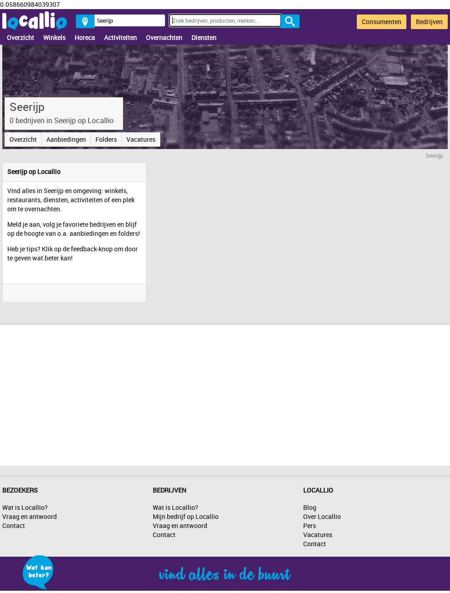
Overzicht (20, 37)
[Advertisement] (225, 393)
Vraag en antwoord (29, 516)
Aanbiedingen (66, 139)
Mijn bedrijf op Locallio (186, 516)
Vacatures (140, 139)
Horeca (85, 37)
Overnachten (164, 37)
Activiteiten (120, 37)
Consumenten (381, 21)
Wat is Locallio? (25, 507)
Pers (309, 525)
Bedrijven (429, 21)
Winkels (54, 37)
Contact (13, 525)
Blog (309, 507)
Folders (106, 139)
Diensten (203, 37)
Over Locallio (322, 516)
